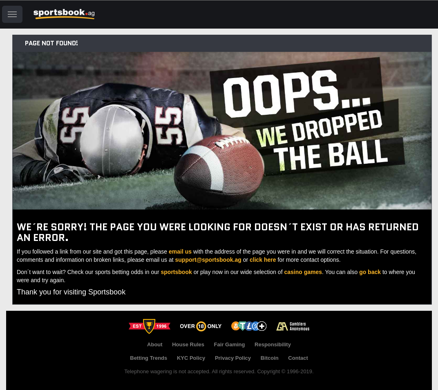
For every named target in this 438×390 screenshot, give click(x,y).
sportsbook (176, 272)
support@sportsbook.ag (208, 259)
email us (180, 251)
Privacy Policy (233, 358)
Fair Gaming (229, 344)
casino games (303, 272)
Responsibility (273, 344)
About (155, 344)
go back (370, 272)
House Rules (188, 344)
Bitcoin (270, 358)
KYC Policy (191, 358)
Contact (298, 358)
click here (263, 259)
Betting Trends (148, 358)
